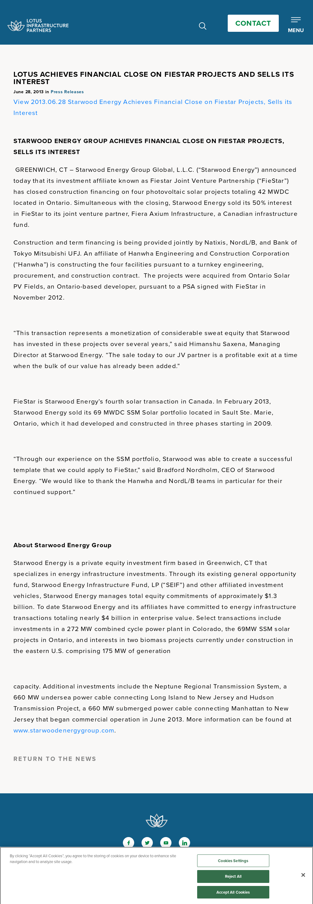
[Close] (303, 876)
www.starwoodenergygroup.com (63, 730)
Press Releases (67, 92)
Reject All (233, 878)
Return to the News (55, 758)
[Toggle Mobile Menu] (296, 25)
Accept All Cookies (233, 894)
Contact (253, 23)
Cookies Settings (233, 862)
